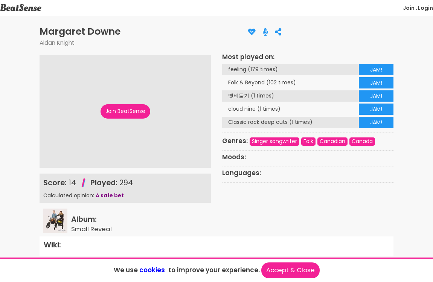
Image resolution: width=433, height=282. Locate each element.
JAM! (376, 69)
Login (425, 8)
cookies (152, 269)
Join (409, 8)
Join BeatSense (125, 111)
